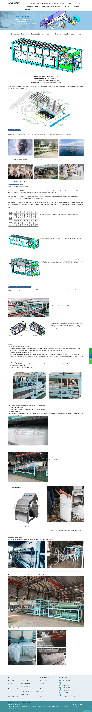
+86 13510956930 (65, 682)
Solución (42, 688)
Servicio (60, 3)
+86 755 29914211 (66, 680)
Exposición (46, 3)
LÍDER (58, 706)
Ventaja (41, 3)
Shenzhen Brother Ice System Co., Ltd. (21, 702)
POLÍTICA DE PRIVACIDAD (14, 708)
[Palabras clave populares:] (77, 3)
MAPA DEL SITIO (64, 706)
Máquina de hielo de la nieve (27, 680)
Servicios (42, 696)
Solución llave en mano (34, 3)
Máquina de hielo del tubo (13, 686)
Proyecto (42, 686)
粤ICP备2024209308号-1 (14, 704)
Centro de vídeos (43, 691)
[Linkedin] (76, 705)
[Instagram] (73, 707)
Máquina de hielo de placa (13, 696)
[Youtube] (81, 705)
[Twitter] (78, 705)
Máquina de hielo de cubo (13, 694)
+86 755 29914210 (66, 687)
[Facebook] (73, 705)
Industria (42, 683)
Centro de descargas (53, 3)
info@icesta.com (65, 685)
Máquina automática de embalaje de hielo (30, 688)
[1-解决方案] (46, 20)
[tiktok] (76, 707)
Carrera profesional (67, 3)
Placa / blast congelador (26, 683)
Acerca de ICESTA (44, 680)
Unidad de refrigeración (26, 686)
